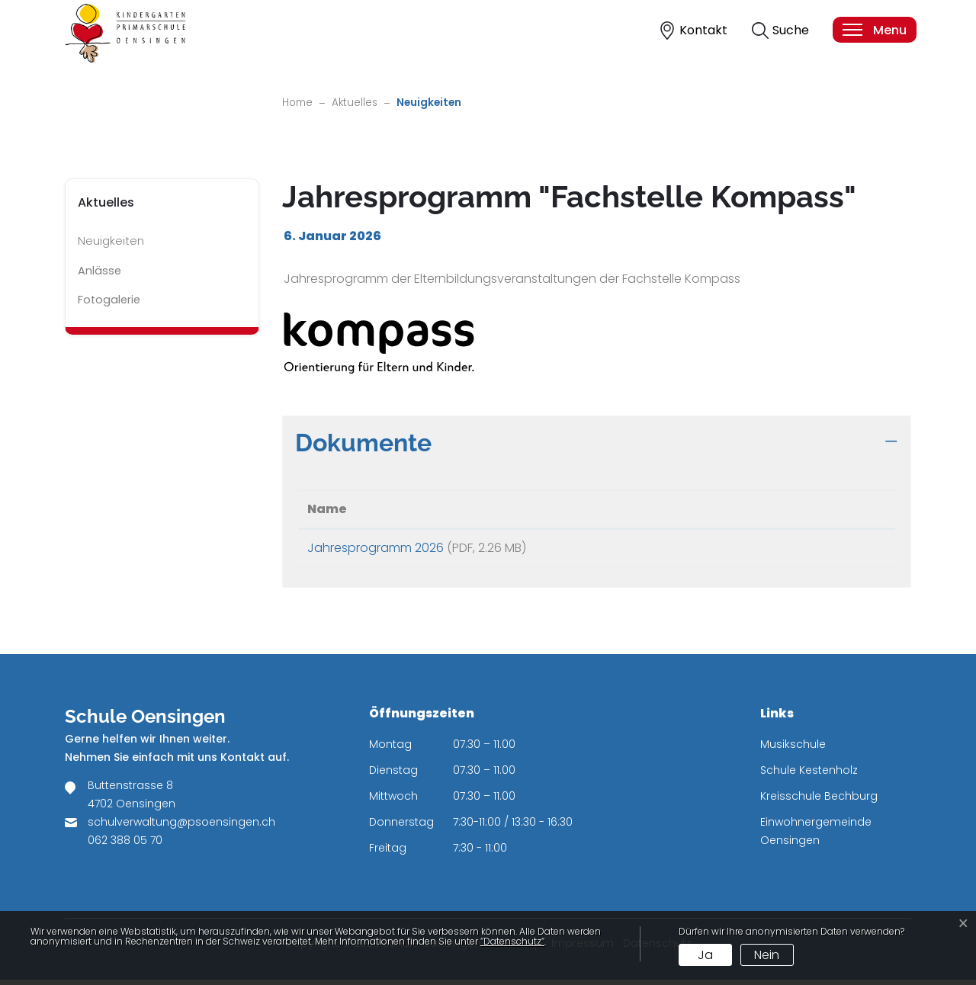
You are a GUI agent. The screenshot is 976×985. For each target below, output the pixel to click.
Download (815, 550)
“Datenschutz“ (512, 941)
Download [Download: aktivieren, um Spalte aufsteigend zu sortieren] (776, 509)
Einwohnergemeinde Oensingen (816, 836)
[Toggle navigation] (873, 30)
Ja (705, 955)
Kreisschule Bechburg (819, 801)
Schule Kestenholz (809, 775)
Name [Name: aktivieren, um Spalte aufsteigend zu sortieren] (327, 509)
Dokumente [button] (363, 442)
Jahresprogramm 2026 (375, 548)
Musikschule (793, 749)
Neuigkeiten (121, 244)
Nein (766, 955)
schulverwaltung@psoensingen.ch (181, 827)
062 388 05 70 (125, 845)
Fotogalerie (109, 299)
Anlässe (99, 270)
